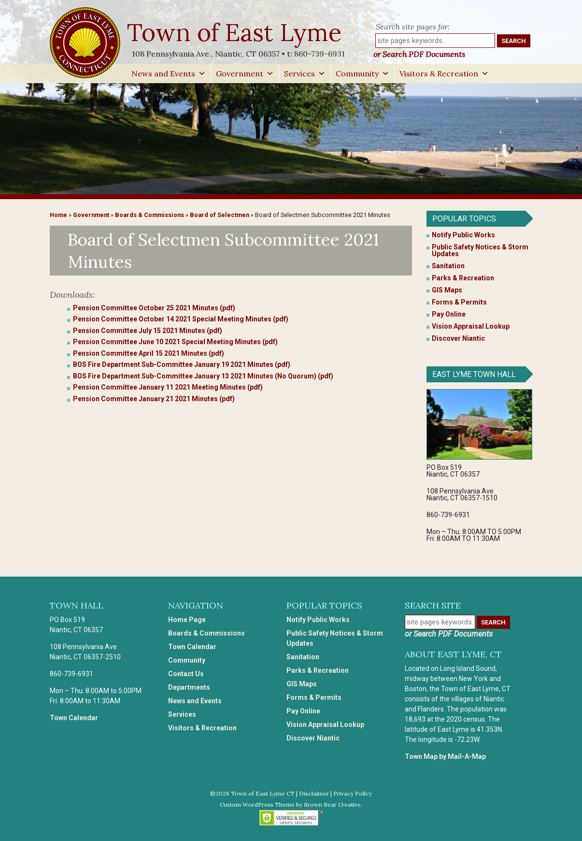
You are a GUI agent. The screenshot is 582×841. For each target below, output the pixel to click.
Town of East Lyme (235, 32)
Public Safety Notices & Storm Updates (480, 250)
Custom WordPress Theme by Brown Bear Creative (290, 804)
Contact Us (186, 674)
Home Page (187, 620)
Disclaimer (314, 793)
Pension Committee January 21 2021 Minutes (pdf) (154, 399)
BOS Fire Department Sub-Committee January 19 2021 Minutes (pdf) (181, 364)
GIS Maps (447, 290)
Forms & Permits (459, 302)
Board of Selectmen (219, 214)
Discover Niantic (458, 338)
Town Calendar (74, 718)
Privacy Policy (352, 793)
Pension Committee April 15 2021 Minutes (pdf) (148, 353)
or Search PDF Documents (419, 54)
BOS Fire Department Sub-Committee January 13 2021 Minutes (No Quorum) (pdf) (203, 376)
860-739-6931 (319, 53)
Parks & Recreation (463, 278)
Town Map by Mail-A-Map (445, 756)
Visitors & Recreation (444, 73)
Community (362, 73)
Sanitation (448, 266)
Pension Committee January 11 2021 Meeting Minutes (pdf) (168, 387)
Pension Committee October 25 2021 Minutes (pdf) (154, 308)
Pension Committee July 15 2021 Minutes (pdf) (147, 330)
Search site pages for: (413, 26)
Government (245, 73)
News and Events (168, 73)
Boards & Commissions (149, 214)
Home (58, 214)
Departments (189, 687)
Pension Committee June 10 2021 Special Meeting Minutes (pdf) (175, 342)
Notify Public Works (463, 235)
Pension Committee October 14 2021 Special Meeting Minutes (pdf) (180, 319)
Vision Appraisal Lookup (471, 326)
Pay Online (449, 314)
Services (305, 73)
